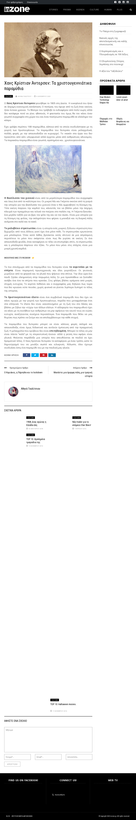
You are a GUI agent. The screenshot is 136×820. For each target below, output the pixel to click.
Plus (119, 9)
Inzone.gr (10, 793)
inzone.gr (113, 816)
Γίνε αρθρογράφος (15, 2)
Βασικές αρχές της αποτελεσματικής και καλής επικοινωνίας (113, 41)
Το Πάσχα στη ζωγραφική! (112, 31)
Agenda (80, 9)
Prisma (67, 9)
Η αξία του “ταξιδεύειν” (111, 71)
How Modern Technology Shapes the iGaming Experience (105, 102)
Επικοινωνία (32, 2)
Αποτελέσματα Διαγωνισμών (22, 816)
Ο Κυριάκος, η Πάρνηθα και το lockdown (23, 372)
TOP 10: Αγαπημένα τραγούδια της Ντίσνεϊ (35, 442)
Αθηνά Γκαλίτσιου (24, 96)
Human (108, 9)
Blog (8, 816)
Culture (94, 9)
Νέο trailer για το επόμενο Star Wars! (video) (81, 424)
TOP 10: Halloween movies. (63, 704)
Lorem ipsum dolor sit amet (122, 98)
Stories (53, 9)
